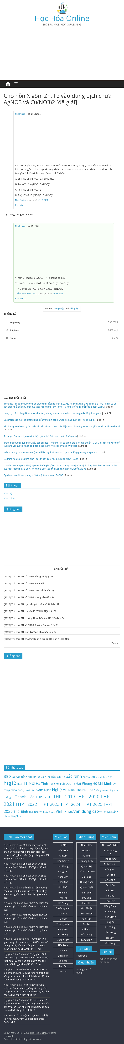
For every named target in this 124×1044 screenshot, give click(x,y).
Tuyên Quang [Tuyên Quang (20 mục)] (49, 812)
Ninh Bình (63, 892)
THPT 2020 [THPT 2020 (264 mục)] (88, 796)
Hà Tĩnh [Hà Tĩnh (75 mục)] (42, 783)
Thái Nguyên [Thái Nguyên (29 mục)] (35, 811)
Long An (110, 921)
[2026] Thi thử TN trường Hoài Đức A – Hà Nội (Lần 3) (34, 618)
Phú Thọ (63, 897)
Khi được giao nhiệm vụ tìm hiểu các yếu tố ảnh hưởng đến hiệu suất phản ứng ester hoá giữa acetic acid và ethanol (62, 426)
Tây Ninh (110, 874)
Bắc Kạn (63, 918)
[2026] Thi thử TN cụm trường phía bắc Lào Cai (30, 631)
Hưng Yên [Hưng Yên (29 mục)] (54, 783)
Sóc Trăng (110, 927)
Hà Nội (63, 845)
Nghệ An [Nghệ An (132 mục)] (60, 789)
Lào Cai (63, 966)
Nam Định (63, 876)
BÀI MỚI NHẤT (62, 568)
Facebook (81, 955)
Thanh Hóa (86, 845)
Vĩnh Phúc (63, 887)
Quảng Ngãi (86, 887)
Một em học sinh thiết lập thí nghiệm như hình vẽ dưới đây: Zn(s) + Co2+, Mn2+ (26, 1019)
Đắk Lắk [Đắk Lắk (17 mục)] (7, 816)
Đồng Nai (110, 869)
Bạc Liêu (110, 885)
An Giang (110, 879)
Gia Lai (86, 924)
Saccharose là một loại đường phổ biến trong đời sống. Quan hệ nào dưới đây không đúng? (49, 420)
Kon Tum (86, 918)
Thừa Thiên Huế (86, 871)
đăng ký (74, 308)
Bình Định (86, 892)
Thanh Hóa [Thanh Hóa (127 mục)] (25, 796)
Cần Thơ (110, 900)
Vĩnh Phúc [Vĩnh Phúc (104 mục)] (64, 811)
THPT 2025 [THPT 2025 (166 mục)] (92, 804)
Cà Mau (110, 895)
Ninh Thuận (86, 908)
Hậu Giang (110, 911)
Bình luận (19, 205)
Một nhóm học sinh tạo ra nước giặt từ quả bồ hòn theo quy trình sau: (26, 906)
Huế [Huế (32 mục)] (19, 783)
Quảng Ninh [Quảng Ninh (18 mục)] (112, 790)
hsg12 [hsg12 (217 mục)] (10, 783)
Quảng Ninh (63, 939)
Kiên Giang (110, 916)
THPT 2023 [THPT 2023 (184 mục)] (49, 804)
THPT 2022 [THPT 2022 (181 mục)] (26, 804)
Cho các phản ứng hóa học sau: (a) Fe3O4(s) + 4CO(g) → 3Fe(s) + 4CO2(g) (26, 867)
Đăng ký (8, 493)
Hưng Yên (63, 871)
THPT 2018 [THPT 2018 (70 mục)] (43, 797)
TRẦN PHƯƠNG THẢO (26, 293)
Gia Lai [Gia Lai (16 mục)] (99, 777)
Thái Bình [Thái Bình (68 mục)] (20, 811)
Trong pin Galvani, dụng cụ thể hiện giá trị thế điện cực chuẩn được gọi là (40, 436)
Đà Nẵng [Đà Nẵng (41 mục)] (112, 812)
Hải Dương (63, 860)
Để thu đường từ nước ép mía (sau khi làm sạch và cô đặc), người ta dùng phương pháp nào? (50, 452)
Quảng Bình (86, 860)
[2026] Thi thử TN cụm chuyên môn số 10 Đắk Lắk (32, 604)
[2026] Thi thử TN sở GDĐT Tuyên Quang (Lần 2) (31, 625)
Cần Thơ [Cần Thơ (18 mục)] (86, 777)
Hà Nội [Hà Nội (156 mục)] (28, 783)
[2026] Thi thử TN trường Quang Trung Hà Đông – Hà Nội (36, 638)
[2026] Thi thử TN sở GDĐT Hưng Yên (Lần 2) (29, 597)
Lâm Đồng (86, 939)
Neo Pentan (20, 114)
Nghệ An (86, 850)
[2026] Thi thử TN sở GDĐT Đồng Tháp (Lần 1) (29, 576)
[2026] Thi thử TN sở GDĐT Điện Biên (24, 583)
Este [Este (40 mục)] (93, 777)
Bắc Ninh (63, 850)
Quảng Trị (86, 866)
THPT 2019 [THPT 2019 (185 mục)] (64, 797)
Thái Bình (63, 881)
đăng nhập (59, 308)
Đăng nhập (9, 498)
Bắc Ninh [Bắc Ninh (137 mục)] (74, 776)
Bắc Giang (63, 934)
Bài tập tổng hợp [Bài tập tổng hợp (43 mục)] (22, 777)
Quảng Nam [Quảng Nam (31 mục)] (100, 790)
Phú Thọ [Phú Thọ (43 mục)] (87, 790)
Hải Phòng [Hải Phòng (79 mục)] (84, 783)
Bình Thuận (87, 913)
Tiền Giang (110, 932)
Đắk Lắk (86, 929)
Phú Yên (86, 897)
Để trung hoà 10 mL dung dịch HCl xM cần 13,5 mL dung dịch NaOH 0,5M (41, 459)
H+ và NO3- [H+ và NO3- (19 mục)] (108, 777)
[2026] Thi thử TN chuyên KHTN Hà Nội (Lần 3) (30, 611)
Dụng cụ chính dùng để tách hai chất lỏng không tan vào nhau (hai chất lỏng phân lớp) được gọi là (53, 413)
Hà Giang (63, 903)
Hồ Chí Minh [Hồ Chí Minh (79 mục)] (102, 783)
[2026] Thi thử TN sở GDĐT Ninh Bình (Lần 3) (29, 590)
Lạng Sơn (63, 929)
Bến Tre (110, 890)
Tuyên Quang (63, 908)
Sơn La (63, 950)
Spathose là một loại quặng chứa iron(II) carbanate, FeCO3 (33, 475)
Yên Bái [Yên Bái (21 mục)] (103, 812)
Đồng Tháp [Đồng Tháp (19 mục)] (16, 816)
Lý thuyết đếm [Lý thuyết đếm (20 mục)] (28, 790)
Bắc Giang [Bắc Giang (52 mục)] (58, 777)
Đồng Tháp (110, 906)
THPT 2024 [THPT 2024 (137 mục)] (70, 804)
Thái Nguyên (63, 924)
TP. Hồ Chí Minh (110, 845)
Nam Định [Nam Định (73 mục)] (43, 789)
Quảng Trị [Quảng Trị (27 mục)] (9, 797)
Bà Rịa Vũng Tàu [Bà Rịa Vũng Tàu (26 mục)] (42, 776)
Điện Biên (63, 955)
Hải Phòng (63, 866)
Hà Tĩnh (86, 855)
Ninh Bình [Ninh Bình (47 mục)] (75, 790)
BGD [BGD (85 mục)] (7, 776)
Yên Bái (63, 971)
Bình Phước (110, 864)
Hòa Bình (63, 945)
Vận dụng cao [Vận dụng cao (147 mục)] (86, 811)
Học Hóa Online (62, 18)
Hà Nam (63, 855)
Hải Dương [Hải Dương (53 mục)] (67, 783)
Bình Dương (110, 858)
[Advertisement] (62, 51)
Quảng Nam (86, 881)
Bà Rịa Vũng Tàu (110, 852)
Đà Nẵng (86, 876)
